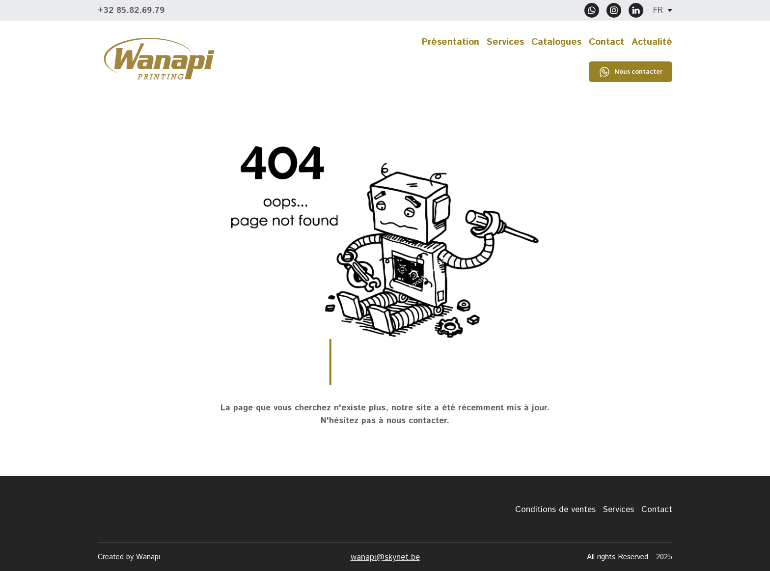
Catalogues (556, 42)
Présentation (450, 42)
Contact (606, 42)
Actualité (652, 42)
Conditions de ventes (555, 509)
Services (505, 42)
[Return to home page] (159, 58)
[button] (591, 10)
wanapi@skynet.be (385, 557)
